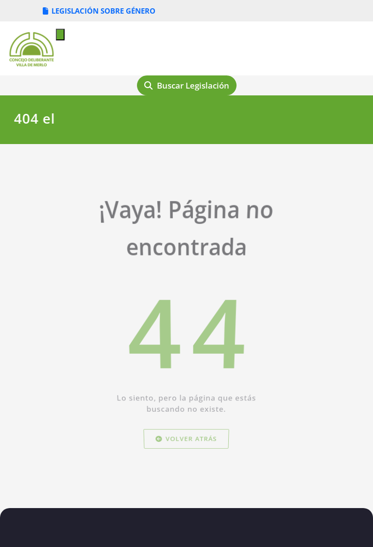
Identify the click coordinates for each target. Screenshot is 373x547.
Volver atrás (186, 449)
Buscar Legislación (186, 85)
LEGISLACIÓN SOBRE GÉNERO (99, 11)
